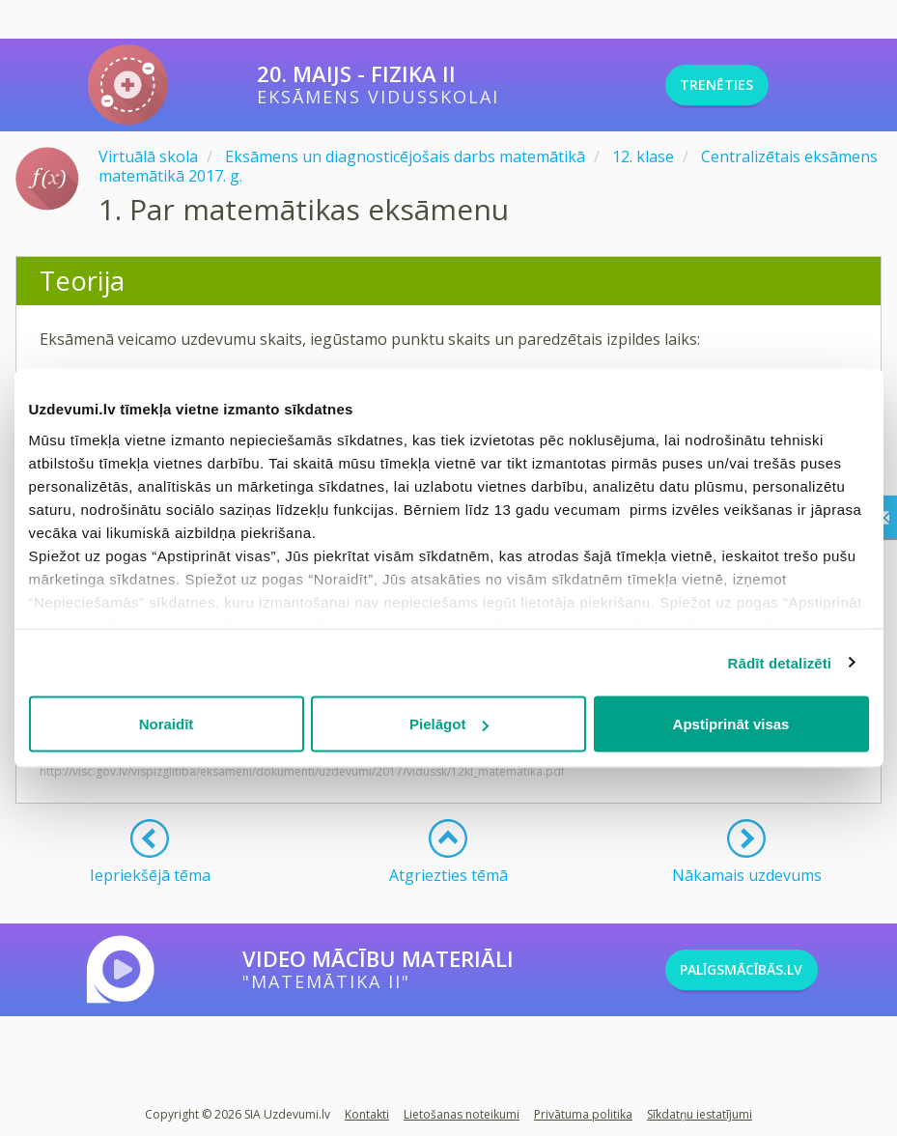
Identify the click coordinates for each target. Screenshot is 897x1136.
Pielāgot (449, 724)
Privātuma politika (583, 1114)
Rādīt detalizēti (779, 662)
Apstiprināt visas (731, 724)
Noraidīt (166, 724)
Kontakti (367, 1114)
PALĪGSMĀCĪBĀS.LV (774, 969)
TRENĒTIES (743, 85)
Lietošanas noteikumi (461, 1114)
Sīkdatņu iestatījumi (699, 1114)
